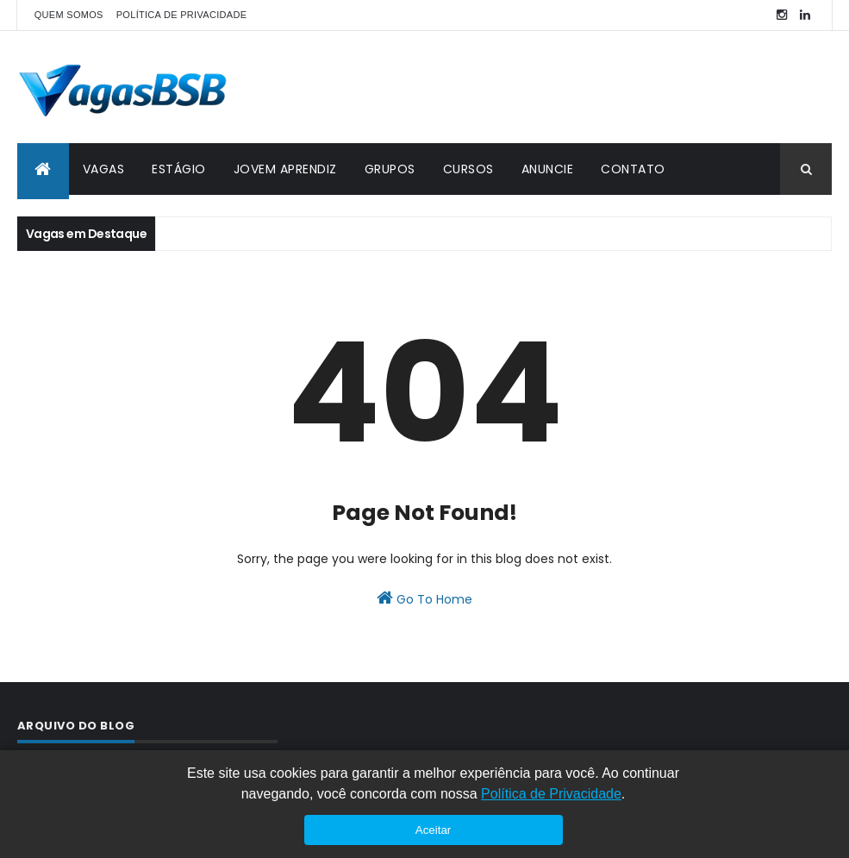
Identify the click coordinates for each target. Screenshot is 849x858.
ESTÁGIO (179, 169)
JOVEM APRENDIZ (285, 169)
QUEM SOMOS (68, 14)
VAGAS (104, 169)
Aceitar (433, 830)
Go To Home (424, 598)
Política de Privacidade (551, 793)
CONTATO (633, 169)
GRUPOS (390, 169)
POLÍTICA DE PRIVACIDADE (181, 14)
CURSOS (468, 169)
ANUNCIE (547, 169)
